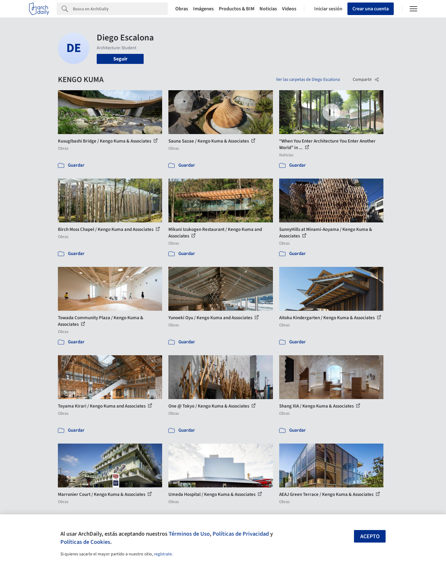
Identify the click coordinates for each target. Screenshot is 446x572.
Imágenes (203, 8)
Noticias (268, 8)
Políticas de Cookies (85, 542)
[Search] (120, 9)
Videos (289, 8)
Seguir (120, 58)
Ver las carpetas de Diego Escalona (308, 79)
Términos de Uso (189, 534)
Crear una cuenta (370, 8)
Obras (181, 8)
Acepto (370, 536)
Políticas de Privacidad (241, 534)
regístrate (163, 554)
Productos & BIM (236, 8)
